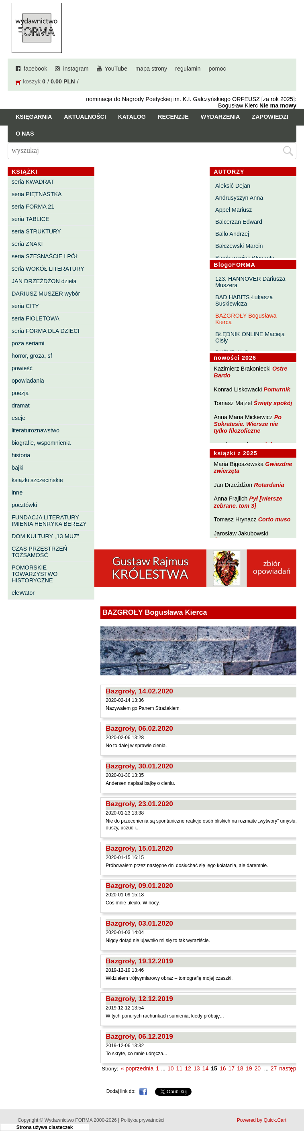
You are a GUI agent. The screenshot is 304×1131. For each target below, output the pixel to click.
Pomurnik (276, 389)
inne (17, 492)
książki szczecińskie (37, 480)
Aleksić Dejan (232, 185)
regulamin (187, 68)
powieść (22, 368)
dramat (21, 405)
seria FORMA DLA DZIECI (46, 331)
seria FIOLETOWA (35, 318)
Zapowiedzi (270, 117)
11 (179, 1068)
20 (258, 1068)
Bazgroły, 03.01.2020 (139, 923)
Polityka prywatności (143, 1120)
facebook (35, 68)
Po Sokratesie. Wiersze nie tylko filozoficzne (248, 424)
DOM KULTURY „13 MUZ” (45, 536)
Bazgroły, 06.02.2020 (139, 728)
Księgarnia (34, 117)
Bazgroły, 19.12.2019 (139, 961)
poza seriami (28, 343)
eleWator (23, 593)
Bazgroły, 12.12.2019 (139, 999)
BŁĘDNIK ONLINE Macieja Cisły (250, 337)
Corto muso (274, 519)
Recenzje (173, 117)
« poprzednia (137, 1068)
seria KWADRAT (33, 181)
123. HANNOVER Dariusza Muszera (250, 282)
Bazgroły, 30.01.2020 (139, 766)
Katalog (132, 117)
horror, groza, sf (32, 356)
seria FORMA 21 (33, 206)
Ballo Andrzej (232, 234)
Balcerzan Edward (238, 222)
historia (21, 455)
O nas (25, 133)
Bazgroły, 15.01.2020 (139, 848)
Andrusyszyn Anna (239, 198)
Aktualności (85, 117)
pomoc (217, 68)
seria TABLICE (30, 219)
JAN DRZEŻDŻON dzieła (44, 281)
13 (197, 1068)
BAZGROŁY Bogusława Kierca (246, 318)
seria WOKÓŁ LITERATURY (48, 269)
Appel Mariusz (233, 210)
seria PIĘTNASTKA (37, 194)
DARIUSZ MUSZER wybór (46, 293)
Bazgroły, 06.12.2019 (139, 1036)
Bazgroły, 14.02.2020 (139, 691)
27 (274, 1068)
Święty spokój (273, 403)
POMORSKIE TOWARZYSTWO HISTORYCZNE (34, 574)
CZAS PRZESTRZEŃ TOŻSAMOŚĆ (39, 551)
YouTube (116, 68)
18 (240, 1068)
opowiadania (28, 380)
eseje (18, 418)
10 (170, 1068)
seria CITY (25, 306)
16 (223, 1068)
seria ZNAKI (27, 244)
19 (249, 1068)
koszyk (32, 81)
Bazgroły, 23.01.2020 (139, 804)
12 (188, 1068)
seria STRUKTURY (36, 231)
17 (232, 1068)
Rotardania (269, 485)
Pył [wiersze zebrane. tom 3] (248, 502)
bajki (18, 467)
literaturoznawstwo (35, 430)
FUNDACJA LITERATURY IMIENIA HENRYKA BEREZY (49, 520)
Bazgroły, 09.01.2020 (139, 886)
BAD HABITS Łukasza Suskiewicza (244, 300)
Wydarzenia (220, 117)
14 (205, 1068)
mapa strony (151, 68)
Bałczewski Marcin (239, 246)
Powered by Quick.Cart (261, 1120)
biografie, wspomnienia (41, 443)
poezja (20, 393)
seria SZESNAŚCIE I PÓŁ (45, 256)
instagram (75, 68)
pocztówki (24, 505)
